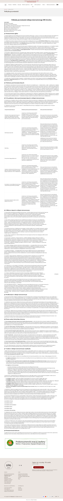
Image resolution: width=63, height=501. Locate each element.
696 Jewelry (5, 9)
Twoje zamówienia (7, 482)
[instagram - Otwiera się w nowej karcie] (19, 465)
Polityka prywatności (8, 480)
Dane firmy (20, 488)
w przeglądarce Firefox (8, 402)
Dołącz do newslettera (38, 467)
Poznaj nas (20, 490)
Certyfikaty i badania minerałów (24, 476)
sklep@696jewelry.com (25, 43)
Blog (19, 478)
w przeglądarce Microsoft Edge (9, 410)
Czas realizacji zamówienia (9, 490)
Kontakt (19, 487)
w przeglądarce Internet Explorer (10, 404)
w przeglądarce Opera (8, 406)
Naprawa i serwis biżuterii (9, 491)
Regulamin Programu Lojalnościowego (8, 476)
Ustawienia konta (7, 483)
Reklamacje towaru (7, 478)
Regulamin (6, 477)
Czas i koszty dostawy (8, 487)
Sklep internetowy (31, 499)
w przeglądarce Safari (8, 408)
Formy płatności (7, 488)
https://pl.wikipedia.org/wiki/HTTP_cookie (15, 354)
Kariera (19, 477)
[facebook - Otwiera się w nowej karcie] (21, 465)
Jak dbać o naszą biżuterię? (23, 475)
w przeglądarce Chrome (8, 400)
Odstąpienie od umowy (8, 479)
